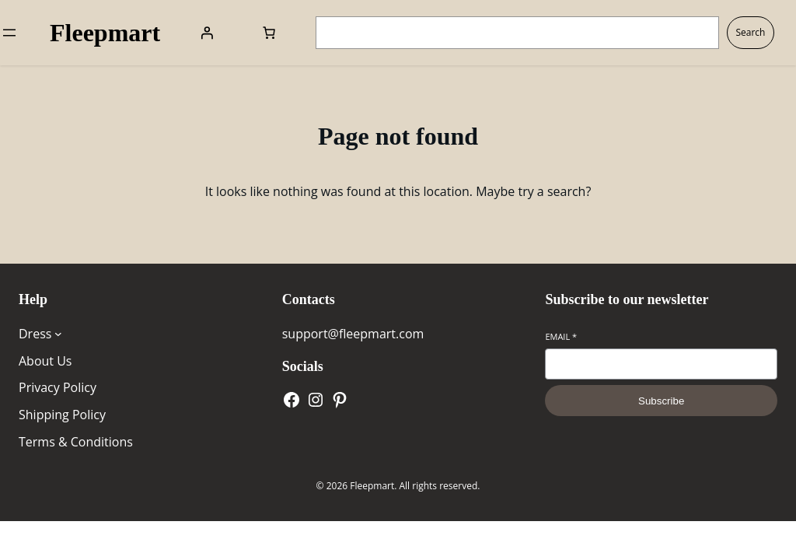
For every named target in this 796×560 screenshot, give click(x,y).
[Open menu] (9, 32)
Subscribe (661, 401)
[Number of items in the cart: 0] (269, 32)
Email (561, 336)
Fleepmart (105, 33)
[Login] (206, 32)
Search (750, 32)
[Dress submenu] (58, 334)
